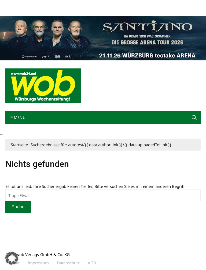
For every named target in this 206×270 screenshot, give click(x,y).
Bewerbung (14, 11)
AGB (92, 263)
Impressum (85, 5)
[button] (194, 117)
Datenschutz (68, 263)
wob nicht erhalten (42, 5)
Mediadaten (15, 5)
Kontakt (66, 5)
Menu (17, 117)
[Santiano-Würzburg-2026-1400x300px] (103, 37)
